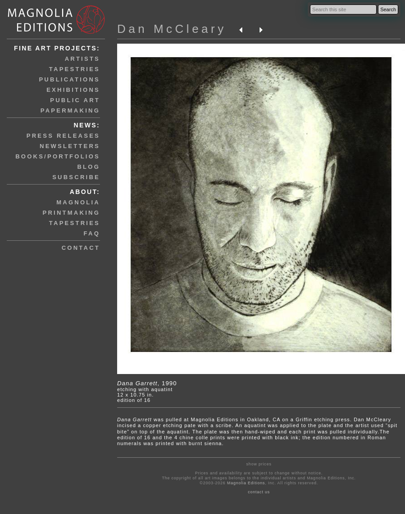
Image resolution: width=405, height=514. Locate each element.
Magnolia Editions (246, 483)
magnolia (78, 202)
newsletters (70, 146)
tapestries (74, 69)
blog (88, 166)
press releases (63, 135)
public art (75, 100)
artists (82, 58)
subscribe (76, 177)
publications (69, 79)
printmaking (71, 212)
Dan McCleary (172, 29)
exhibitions (73, 89)
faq (92, 233)
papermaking (70, 110)
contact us (259, 492)
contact (81, 247)
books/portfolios (57, 156)
